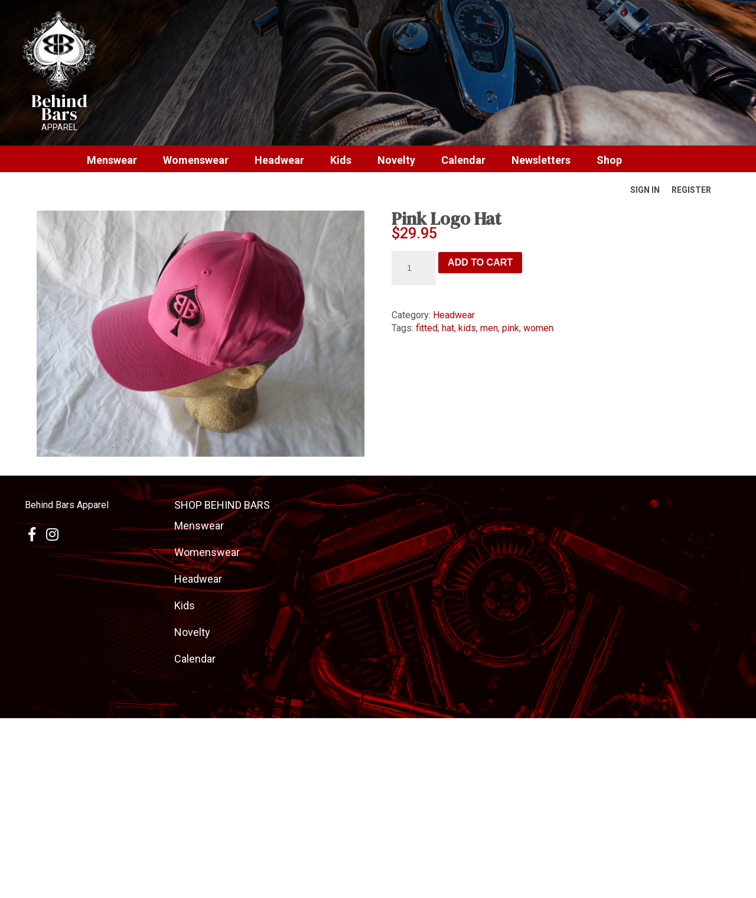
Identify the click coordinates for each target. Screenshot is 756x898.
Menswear (112, 160)
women (538, 328)
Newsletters (541, 160)
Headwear (279, 160)
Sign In (645, 190)
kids (467, 328)
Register (691, 190)
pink (510, 328)
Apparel (59, 127)
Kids (340, 160)
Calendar (463, 160)
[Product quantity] (414, 268)
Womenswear (196, 160)
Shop (609, 160)
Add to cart (480, 262)
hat (448, 328)
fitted (427, 328)
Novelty (396, 160)
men (489, 328)
